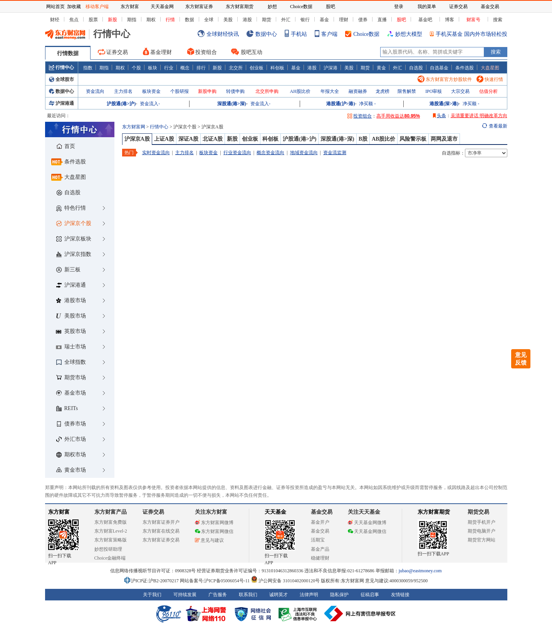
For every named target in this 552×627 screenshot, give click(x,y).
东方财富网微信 (214, 531)
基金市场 (71, 393)
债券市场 (71, 424)
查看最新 (498, 126)
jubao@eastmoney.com (420, 570)
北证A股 (213, 139)
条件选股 (464, 67)
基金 (324, 19)
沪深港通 (61, 103)
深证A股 (188, 139)
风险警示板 (412, 139)
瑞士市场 (71, 347)
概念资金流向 (270, 152)
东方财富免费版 (110, 522)
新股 (112, 19)
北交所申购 (267, 91)
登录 (398, 6)
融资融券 (358, 91)
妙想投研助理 (108, 549)
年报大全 (329, 91)
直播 (382, 19)
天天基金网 (162, 6)
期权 (151, 19)
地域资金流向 (304, 152)
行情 (170, 19)
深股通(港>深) (231, 103)
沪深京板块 (73, 239)
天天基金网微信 (367, 531)
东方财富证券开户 (161, 522)
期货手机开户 (481, 522)
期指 (131, 19)
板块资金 (151, 91)
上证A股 (164, 139)
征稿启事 (370, 594)
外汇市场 (71, 439)
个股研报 (179, 91)
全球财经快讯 (218, 34)
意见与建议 (209, 540)
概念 (185, 67)
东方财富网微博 (214, 522)
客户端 (326, 34)
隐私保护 (339, 594)
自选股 (416, 67)
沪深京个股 (73, 223)
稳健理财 (320, 558)
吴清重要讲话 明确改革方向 (479, 115)
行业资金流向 (237, 152)
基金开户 (320, 522)
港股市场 (71, 300)
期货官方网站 (481, 540)
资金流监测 (334, 152)
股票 (93, 19)
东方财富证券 (199, 6)
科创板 (277, 67)
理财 (343, 19)
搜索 (497, 19)
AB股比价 (383, 139)
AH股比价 (300, 91)
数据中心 (262, 34)
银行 (305, 19)
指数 (87, 67)
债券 (362, 19)
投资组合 (202, 51)
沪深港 (330, 67)
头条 (439, 115)
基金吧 (425, 19)
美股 (228, 19)
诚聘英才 (278, 594)
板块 (152, 67)
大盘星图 (490, 68)
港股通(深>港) (444, 103)
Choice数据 (362, 34)
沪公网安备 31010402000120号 (285, 580)
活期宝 (318, 540)
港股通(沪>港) (340, 103)
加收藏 (74, 6)
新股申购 (207, 91)
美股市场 (71, 316)
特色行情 (71, 208)
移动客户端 (97, 6)
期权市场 (71, 454)
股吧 (401, 19)
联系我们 (248, 594)
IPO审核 (433, 91)
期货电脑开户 (481, 531)
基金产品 (320, 549)
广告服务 (217, 594)
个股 (136, 67)
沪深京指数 (73, 254)
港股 (247, 19)
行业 (168, 67)
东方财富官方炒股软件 (445, 79)
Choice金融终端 (110, 558)
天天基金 (275, 512)
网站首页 (55, 6)
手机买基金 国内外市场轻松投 (468, 34)
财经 (54, 19)
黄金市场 (71, 470)
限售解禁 (407, 91)
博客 (449, 19)
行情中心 (61, 67)
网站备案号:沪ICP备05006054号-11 (215, 580)
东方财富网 (133, 126)
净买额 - (367, 103)
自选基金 (439, 67)
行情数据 (68, 53)
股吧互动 (246, 52)
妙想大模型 (404, 34)
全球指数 (71, 362)
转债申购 (235, 91)
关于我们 (152, 594)
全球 (208, 19)
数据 (189, 19)
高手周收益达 (398, 116)
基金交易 (320, 531)
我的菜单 (427, 6)
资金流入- (150, 103)
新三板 (68, 269)
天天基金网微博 (367, 522)
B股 (363, 139)
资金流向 (95, 91)
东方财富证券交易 (161, 540)
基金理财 (157, 51)
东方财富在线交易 (161, 531)
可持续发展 (184, 594)
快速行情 (489, 79)
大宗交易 (460, 91)
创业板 (256, 67)
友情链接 (400, 594)
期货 (266, 19)
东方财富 (59, 512)
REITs (67, 408)
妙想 (272, 6)
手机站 (296, 34)
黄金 (381, 67)
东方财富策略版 (110, 540)
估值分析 (488, 91)
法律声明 (309, 594)
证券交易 (113, 52)
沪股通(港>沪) (121, 103)
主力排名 (123, 91)
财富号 (473, 19)
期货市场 (71, 377)
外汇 (285, 19)
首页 (66, 146)
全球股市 (61, 79)
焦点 (74, 19)
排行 (201, 67)
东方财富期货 (434, 512)
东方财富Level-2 (110, 531)
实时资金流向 (156, 152)
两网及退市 (444, 139)
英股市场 (70, 331)
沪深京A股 (137, 139)
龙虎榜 (382, 91)
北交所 (236, 67)
